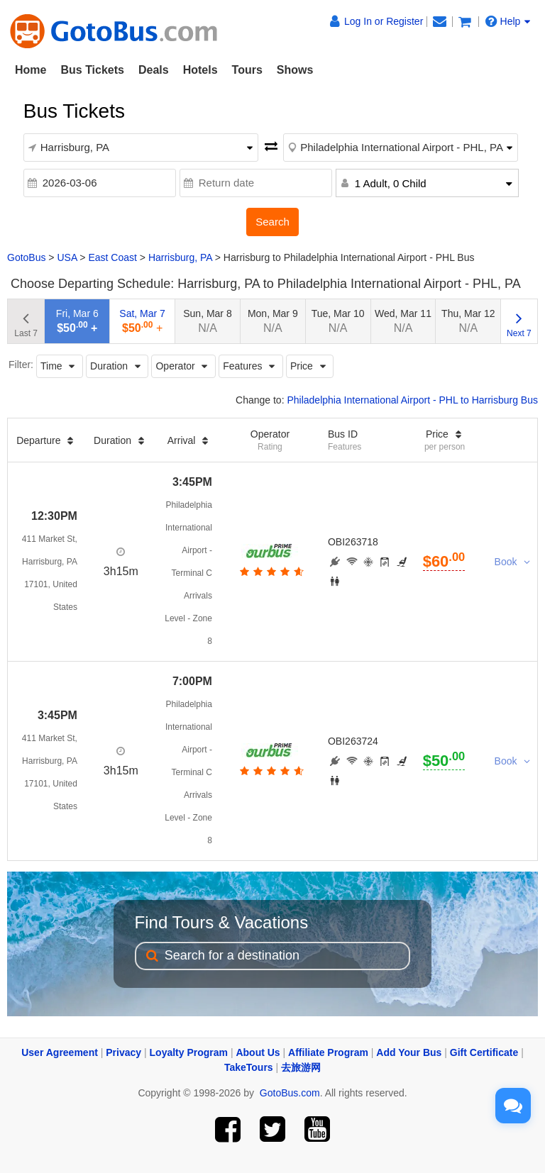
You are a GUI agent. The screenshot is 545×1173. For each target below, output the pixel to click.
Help (508, 21)
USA (67, 257)
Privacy (123, 1052)
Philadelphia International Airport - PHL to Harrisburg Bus (412, 400)
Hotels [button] (200, 70)
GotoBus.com (290, 1093)
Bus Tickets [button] (92, 70)
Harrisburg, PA (180, 257)
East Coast (112, 257)
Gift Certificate (484, 1052)
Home (30, 70)
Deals (153, 70)
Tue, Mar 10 (338, 321)
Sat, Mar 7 (142, 321)
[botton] (270, 571)
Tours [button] (247, 70)
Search (272, 222)
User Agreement (59, 1052)
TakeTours (248, 1067)
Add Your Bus (408, 1052)
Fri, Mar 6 (77, 321)
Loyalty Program (189, 1052)
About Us (258, 1052)
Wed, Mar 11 (403, 321)
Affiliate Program (328, 1052)
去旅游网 (301, 1067)
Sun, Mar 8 (207, 321)
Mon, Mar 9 (273, 321)
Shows (295, 70)
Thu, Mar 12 (468, 321)
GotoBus (26, 257)
